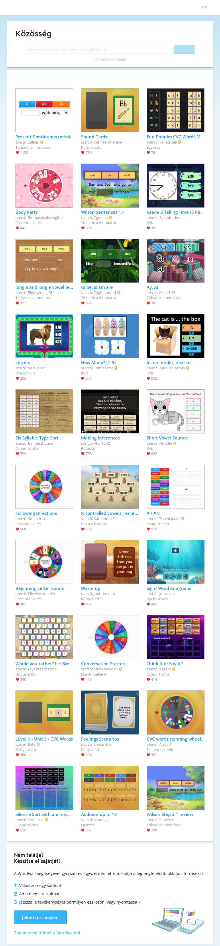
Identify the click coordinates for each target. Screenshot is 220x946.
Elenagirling (38, 292)
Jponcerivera (104, 593)
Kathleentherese (108, 142)
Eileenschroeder (41, 593)
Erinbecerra (103, 367)
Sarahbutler (169, 217)
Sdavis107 (36, 367)
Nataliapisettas (172, 367)
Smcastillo (102, 744)
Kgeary (165, 669)
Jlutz (31, 744)
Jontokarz (167, 593)
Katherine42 (104, 518)
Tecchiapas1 (169, 518)
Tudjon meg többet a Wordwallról (47, 932)
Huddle (165, 443)
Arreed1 (166, 744)
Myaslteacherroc (42, 669)
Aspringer (102, 819)
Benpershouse (40, 443)
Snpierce (166, 819)
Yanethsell (168, 142)
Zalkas (33, 142)
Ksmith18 (167, 292)
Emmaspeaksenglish (45, 217)
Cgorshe (101, 217)
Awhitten (36, 819)
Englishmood (105, 292)
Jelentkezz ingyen (40, 917)
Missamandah (106, 669)
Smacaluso (37, 518)
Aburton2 (102, 443)
